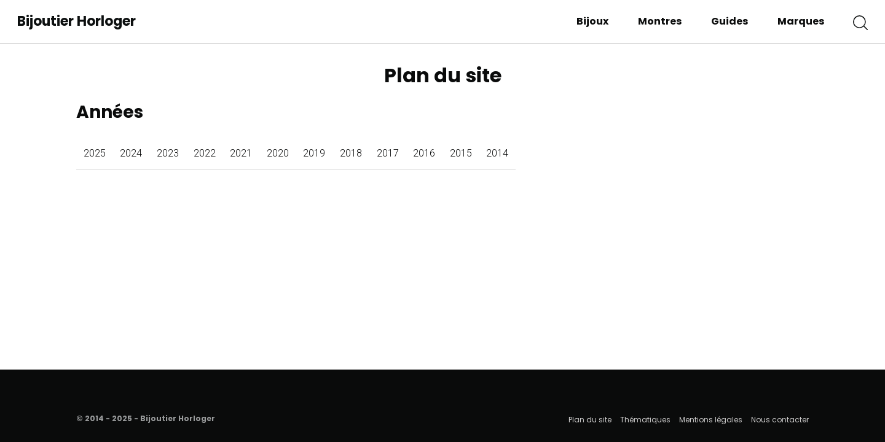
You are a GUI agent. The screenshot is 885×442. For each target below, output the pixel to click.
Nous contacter (780, 419)
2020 (278, 153)
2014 (497, 153)
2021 (241, 153)
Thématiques (645, 419)
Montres (660, 21)
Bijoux (592, 21)
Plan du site (590, 419)
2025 (95, 153)
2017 (388, 153)
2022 (205, 153)
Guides (729, 21)
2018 (351, 153)
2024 (131, 153)
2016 (424, 153)
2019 (314, 153)
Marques (800, 21)
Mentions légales (710, 419)
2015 (461, 153)
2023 (168, 153)
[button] (860, 21)
